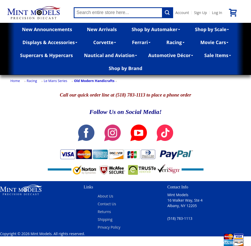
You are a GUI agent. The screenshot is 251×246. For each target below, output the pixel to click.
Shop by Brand (126, 68)
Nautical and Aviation (110, 55)
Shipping (105, 219)
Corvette (104, 42)
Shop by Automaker (156, 29)
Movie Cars (214, 42)
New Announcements (47, 29)
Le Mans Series (55, 80)
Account (182, 12)
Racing (175, 42)
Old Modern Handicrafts (94, 80)
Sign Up (200, 12)
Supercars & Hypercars (46, 55)
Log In (217, 12)
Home (15, 80)
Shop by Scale (212, 29)
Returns (104, 211)
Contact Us (107, 203)
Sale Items (217, 55)
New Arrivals (102, 29)
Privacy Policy (109, 227)
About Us (105, 196)
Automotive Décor (170, 55)
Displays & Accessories (50, 42)
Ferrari (141, 42)
